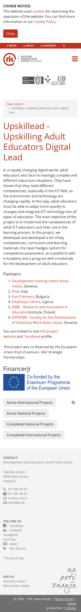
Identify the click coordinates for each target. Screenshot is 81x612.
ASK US (8, 577)
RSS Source (14, 548)
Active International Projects (30, 402)
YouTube (9, 539)
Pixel (15, 291)
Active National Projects (26, 413)
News (10, 544)
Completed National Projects (30, 424)
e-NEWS (11, 45)
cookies (39, 11)
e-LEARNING (48, 45)
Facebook (32, 336)
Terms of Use (14, 558)
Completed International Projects (34, 435)
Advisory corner (14, 581)
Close (10, 33)
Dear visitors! (15, 104)
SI (64, 45)
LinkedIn (12, 530)
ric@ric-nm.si (17, 498)
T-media (70, 608)
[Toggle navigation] (75, 58)
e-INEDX (28, 45)
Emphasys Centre (26, 301)
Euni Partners (23, 296)
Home (72, 603)
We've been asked (16, 586)
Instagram (10, 535)
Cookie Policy (45, 21)
